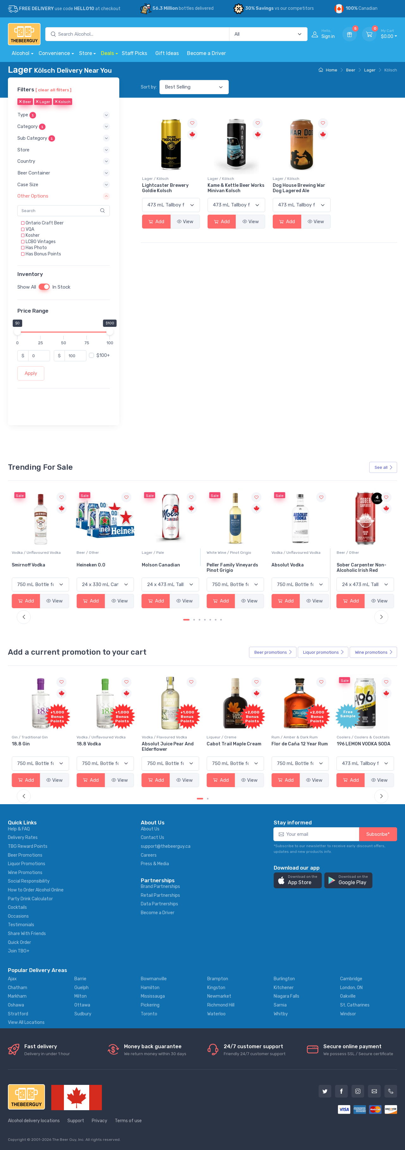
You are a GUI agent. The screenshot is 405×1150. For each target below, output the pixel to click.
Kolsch (63, 102)
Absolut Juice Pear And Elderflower (233, 746)
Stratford (18, 1014)
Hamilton (150, 987)
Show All (26, 287)
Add (156, 221)
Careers (149, 855)
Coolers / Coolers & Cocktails (38, 737)
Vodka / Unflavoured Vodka (101, 552)
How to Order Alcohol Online (36, 890)
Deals (107, 53)
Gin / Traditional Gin (95, 737)
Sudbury (82, 1014)
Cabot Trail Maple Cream (298, 744)
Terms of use (128, 1120)
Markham (17, 996)
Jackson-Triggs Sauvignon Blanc (30, 567)
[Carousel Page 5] (210, 620)
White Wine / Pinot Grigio (293, 552)
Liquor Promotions (26, 863)
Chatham (17, 987)
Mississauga (153, 996)
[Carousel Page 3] (199, 620)
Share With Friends (27, 933)
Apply (31, 373)
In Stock (61, 287)
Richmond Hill (220, 1005)
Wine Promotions (25, 872)
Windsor (348, 1014)
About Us (150, 829)
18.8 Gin (86, 744)
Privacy (99, 1120)
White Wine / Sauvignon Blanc (38, 552)
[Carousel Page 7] (221, 620)
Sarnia (280, 1005)
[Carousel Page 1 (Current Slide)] (186, 620)
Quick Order (19, 942)
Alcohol (20, 53)
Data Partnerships (159, 904)
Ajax (12, 979)
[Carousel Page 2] (194, 620)
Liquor (323, 652)
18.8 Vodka (154, 744)
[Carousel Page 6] (215, 620)
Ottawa (82, 1005)
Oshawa (16, 1005)
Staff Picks (134, 53)
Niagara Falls (286, 996)
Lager (370, 70)
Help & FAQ (19, 829)
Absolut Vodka (353, 565)
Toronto (149, 1014)
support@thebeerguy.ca (165, 846)
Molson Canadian (226, 565)
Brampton (217, 979)
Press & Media (155, 863)
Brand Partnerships (160, 886)
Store (85, 53)
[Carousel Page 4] (205, 620)
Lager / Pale (218, 552)
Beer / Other (153, 552)
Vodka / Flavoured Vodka (229, 737)
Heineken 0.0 (156, 565)
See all (384, 467)
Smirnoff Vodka (93, 565)
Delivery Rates (23, 837)
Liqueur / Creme (286, 737)
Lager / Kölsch (155, 178)
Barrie (80, 979)
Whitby (281, 1014)
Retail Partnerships (160, 895)
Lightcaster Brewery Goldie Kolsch (165, 188)
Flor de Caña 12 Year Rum (365, 744)
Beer (350, 70)
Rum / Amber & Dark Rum (360, 737)
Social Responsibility (29, 881)
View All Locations (26, 1022)
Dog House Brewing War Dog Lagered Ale (299, 188)
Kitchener (284, 987)
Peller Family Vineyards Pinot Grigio (297, 567)
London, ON (351, 987)
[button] (63, 115)
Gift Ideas (167, 53)
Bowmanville (154, 979)
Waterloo (216, 1014)
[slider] (17, 331)
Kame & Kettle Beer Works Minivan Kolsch (236, 188)
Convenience (54, 53)
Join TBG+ (18, 951)
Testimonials (21, 924)
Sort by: (149, 87)
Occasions (18, 916)
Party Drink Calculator (30, 899)
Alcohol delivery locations (34, 1120)
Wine (374, 652)
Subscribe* (378, 834)
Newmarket (219, 996)
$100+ (103, 355)
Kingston (216, 987)
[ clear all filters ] (53, 89)
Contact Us (152, 837)
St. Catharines (355, 1005)
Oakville (348, 996)
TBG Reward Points (27, 846)
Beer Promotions (25, 855)
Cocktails (17, 907)
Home (328, 70)
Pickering (150, 1005)
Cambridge (351, 979)
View (185, 221)
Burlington (284, 979)
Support (75, 1120)
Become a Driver (206, 53)
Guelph (81, 987)
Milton (80, 996)
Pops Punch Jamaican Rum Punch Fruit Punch (38, 746)
